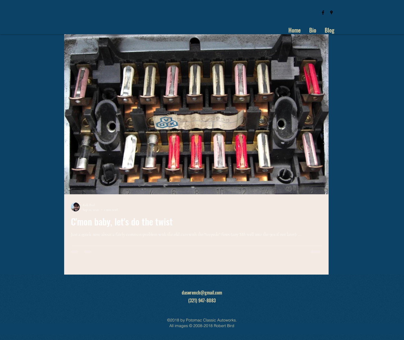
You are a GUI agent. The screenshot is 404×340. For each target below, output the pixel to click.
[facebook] (323, 12)
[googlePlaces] (331, 12)
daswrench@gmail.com (202, 292)
